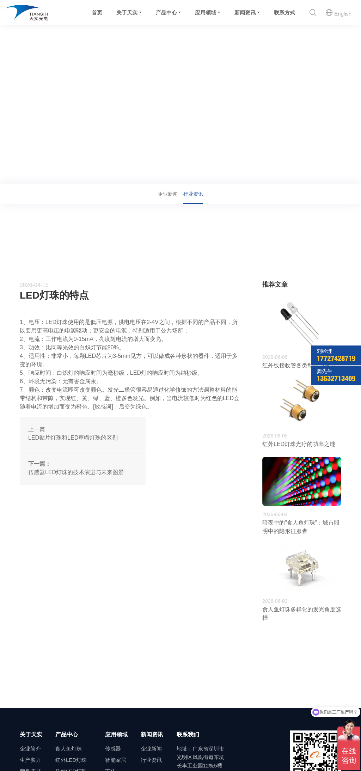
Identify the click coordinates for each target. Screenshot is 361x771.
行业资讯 (79, 174)
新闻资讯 (245, 13)
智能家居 (115, 760)
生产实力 (30, 760)
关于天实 (126, 13)
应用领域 (205, 13)
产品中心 (166, 13)
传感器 (113, 749)
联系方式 (284, 13)
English (338, 13)
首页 (96, 13)
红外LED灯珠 (71, 760)
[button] (313, 12)
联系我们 (188, 735)
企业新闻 (168, 194)
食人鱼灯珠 (68, 749)
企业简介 (30, 749)
